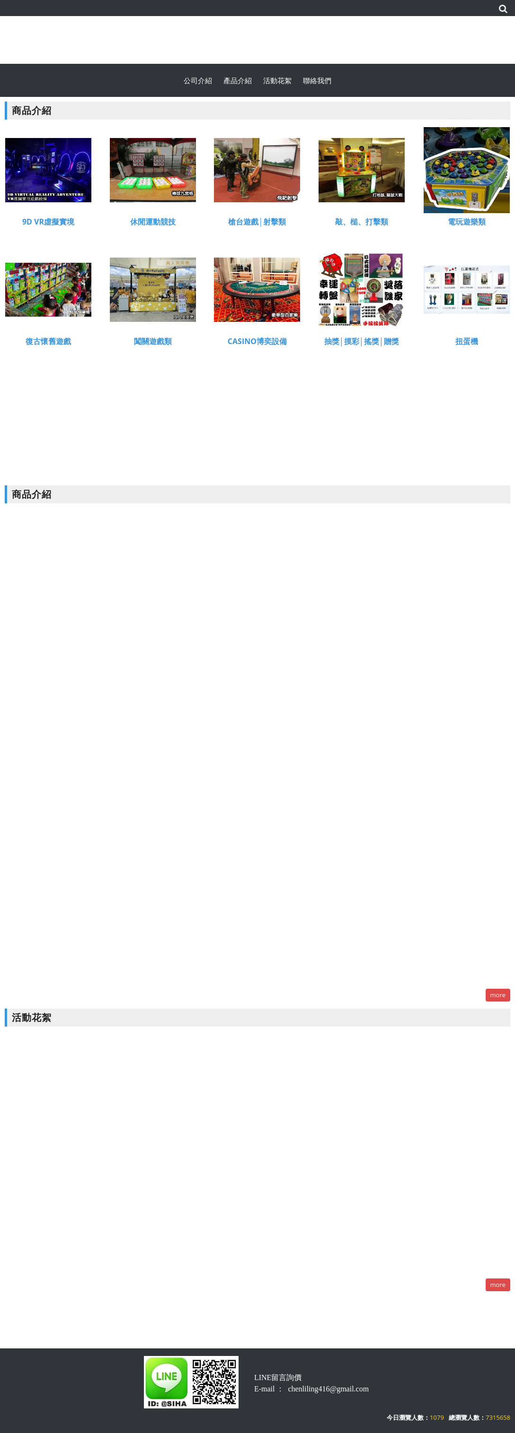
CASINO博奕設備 (257, 343)
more (498, 995)
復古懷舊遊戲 (48, 343)
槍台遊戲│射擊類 (257, 223)
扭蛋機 (466, 343)
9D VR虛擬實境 (48, 223)
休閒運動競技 (153, 223)
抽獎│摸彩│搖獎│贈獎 (361, 343)
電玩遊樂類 (467, 223)
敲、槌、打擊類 (361, 223)
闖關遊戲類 (153, 343)
